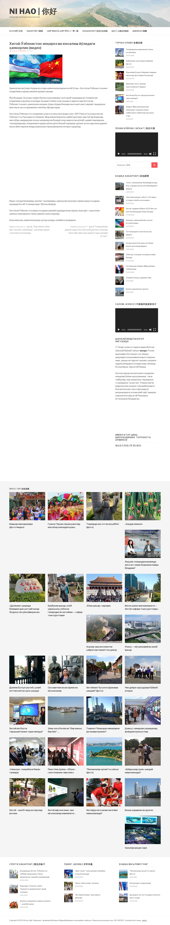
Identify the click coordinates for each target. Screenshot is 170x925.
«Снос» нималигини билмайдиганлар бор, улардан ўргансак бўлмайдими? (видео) (141, 186)
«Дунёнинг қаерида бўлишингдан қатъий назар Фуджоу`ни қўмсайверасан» (24, 609)
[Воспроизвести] (118, 154)
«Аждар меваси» (134, 524)
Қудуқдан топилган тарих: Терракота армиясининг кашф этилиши (33, 889)
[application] (136, 144)
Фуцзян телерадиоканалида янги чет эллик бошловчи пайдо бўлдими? (142, 564)
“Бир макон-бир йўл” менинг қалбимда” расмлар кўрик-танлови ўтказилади (29, 229)
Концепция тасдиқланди (140, 883)
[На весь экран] (154, 154)
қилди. (143, 350)
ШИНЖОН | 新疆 (140, 31)
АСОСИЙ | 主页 (16, 31)
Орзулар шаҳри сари (136, 848)
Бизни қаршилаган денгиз (137, 289)
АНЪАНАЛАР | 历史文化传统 (95, 31)
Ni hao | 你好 (33, 11)
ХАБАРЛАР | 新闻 (35, 31)
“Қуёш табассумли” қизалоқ (87, 883)
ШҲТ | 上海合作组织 (120, 31)
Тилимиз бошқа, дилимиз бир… (139, 278)
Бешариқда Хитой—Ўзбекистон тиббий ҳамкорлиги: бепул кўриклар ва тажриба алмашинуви (34, 874)
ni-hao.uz (14, 51)
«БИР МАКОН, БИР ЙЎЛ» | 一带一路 (62, 31)
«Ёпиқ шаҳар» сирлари (98, 606)
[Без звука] (150, 154)
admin (144, 920)
